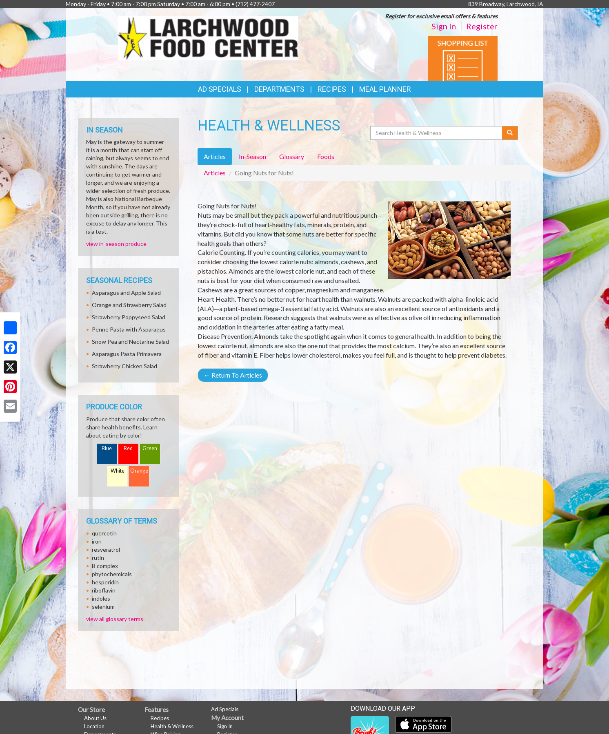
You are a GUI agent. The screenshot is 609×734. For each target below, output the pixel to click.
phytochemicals (112, 573)
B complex (105, 565)
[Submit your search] (510, 133)
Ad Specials (219, 89)
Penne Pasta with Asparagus (129, 329)
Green (149, 448)
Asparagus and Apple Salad (126, 292)
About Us (95, 718)
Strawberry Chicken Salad (124, 366)
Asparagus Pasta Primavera (127, 353)
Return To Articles (233, 375)
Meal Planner (385, 89)
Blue (107, 448)
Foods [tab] (325, 156)
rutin (98, 557)
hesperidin (105, 582)
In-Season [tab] (252, 156)
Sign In (443, 26)
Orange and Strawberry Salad (129, 304)
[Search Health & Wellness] (436, 133)
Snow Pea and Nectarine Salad (130, 341)
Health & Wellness (172, 726)
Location (94, 726)
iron (97, 541)
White (117, 471)
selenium (103, 606)
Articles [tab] (215, 156)
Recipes (332, 89)
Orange (139, 471)
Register (482, 26)
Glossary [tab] (291, 156)
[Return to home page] (208, 37)
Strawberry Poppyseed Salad (128, 317)
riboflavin (104, 590)
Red (128, 448)
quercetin (104, 533)
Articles (215, 173)
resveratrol (106, 549)
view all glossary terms (114, 618)
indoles (101, 598)
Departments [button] (279, 89)
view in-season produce (116, 243)
